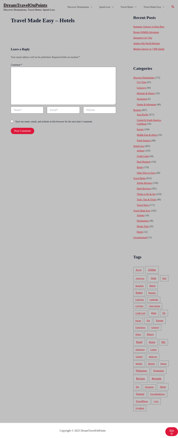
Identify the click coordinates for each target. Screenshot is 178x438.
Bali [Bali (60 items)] (164, 276)
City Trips (142, 82)
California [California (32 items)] (139, 297)
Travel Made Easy (154, 7)
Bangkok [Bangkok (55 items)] (139, 283)
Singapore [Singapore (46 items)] (149, 384)
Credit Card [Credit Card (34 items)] (140, 311)
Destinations (143, 218)
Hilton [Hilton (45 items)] (138, 332)
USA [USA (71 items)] (156, 399)
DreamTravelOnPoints (25, 5)
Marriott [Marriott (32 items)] (151, 361)
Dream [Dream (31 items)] (138, 318)
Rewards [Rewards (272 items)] (156, 376)
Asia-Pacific (143, 113)
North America (144, 139)
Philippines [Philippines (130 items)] (141, 368)
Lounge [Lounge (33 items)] (153, 347)
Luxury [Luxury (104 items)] (139, 354)
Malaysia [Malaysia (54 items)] (153, 354)
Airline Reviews (145, 181)
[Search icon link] (173, 7)
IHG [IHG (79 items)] (163, 339)
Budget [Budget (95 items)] (139, 290)
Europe (140, 128)
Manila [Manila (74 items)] (139, 361)
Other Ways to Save (146, 171)
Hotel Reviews (144, 187)
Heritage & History (146, 93)
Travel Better (132, 7)
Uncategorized (140, 235)
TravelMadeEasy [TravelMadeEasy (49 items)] (157, 392)
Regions (137, 109)
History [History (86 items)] (150, 332)
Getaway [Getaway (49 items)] (155, 325)
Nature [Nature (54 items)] (163, 361)
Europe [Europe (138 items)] (159, 318)
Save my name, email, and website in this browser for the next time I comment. (54, 121)
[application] (97, 7)
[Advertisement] (89, 40)
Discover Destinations (87, 7)
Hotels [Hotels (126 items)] (152, 339)
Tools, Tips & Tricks (147, 198)
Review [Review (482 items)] (140, 376)
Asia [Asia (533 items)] (153, 275)
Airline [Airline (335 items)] (152, 267)
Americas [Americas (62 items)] (140, 276)
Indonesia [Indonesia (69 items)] (140, 347)
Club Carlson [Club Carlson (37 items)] (154, 303)
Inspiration (142, 98)
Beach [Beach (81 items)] (152, 283)
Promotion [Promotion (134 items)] (158, 368)
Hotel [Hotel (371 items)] (139, 339)
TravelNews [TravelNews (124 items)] (142, 399)
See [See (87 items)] (137, 384)
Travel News (143, 203)
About (171, 429)
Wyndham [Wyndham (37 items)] (139, 406)
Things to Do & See (146, 192)
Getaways (141, 87)
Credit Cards (143, 155)
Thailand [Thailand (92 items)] (140, 391)
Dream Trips (143, 224)
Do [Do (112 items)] (164, 310)
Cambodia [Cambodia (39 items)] (153, 297)
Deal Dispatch (144, 160)
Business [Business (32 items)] (152, 290)
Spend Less (111, 7)
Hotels (140, 166)
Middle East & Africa (147, 134)
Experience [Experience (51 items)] (140, 325)
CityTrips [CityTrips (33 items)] (139, 303)
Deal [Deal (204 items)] (153, 310)
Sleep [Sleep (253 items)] (163, 384)
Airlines (141, 149)
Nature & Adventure (147, 104)
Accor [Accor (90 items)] (138, 267)
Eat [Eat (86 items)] (148, 318)
